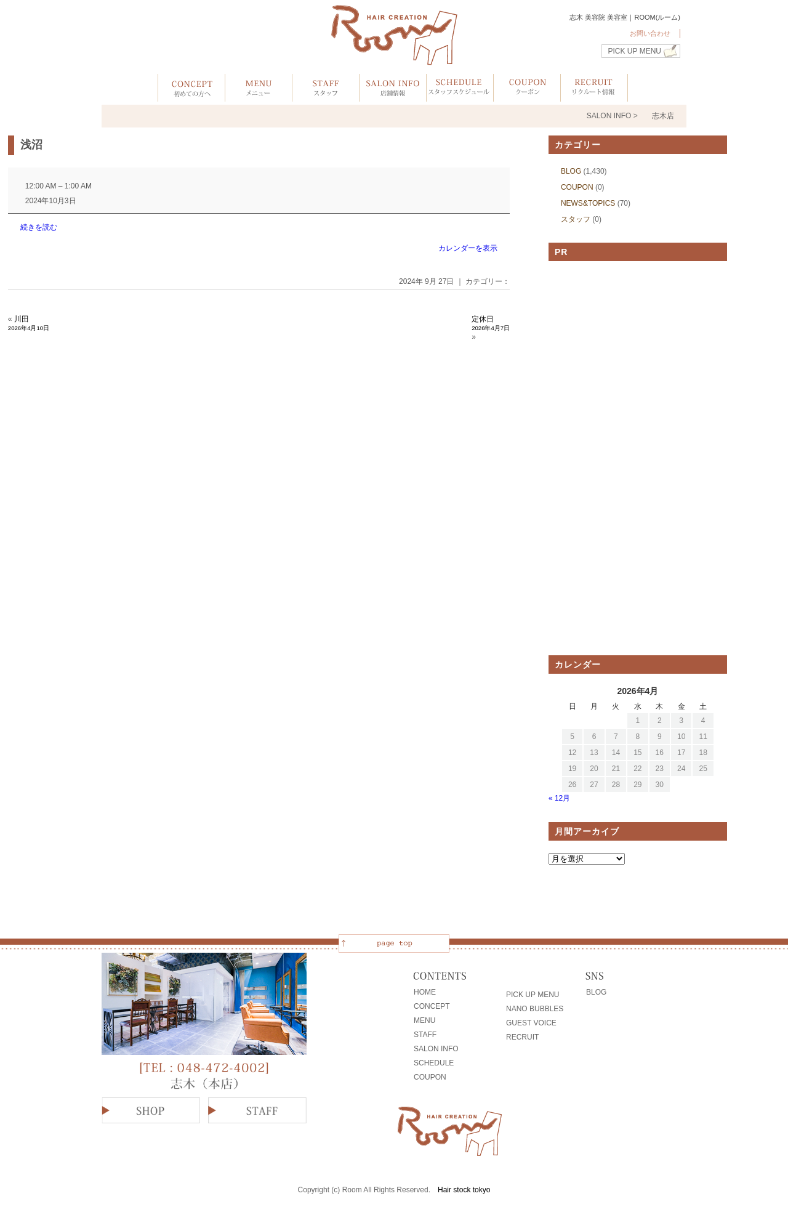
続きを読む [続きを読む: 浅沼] (38, 227)
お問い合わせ (650, 33)
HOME (425, 992)
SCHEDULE (434, 1063)
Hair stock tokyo (464, 1190)
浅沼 (31, 145)
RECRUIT (522, 1037)
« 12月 (559, 798)
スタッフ (575, 219)
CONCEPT (432, 1006)
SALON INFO (436, 1048)
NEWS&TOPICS (588, 203)
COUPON (577, 187)
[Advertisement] (638, 458)
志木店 (663, 115)
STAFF (425, 1034)
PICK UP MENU (634, 51)
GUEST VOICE (531, 1023)
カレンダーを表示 (467, 248)
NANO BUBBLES (534, 1008)
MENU (424, 1020)
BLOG (571, 171)
